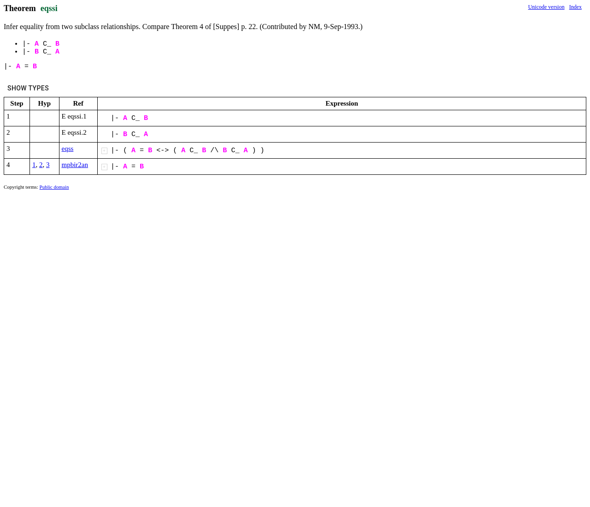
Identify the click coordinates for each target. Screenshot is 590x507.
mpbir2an (75, 164)
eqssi (49, 8)
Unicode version (546, 7)
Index (575, 7)
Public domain (54, 187)
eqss (68, 148)
